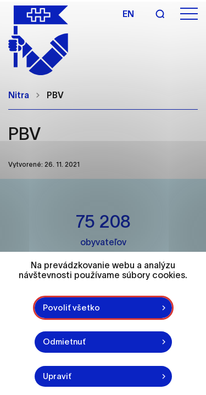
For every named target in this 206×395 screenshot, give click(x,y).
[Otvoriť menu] (189, 14)
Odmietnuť (64, 341)
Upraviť (57, 376)
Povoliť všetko (71, 307)
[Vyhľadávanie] (159, 13)
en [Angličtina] (128, 14)
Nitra (18, 95)
